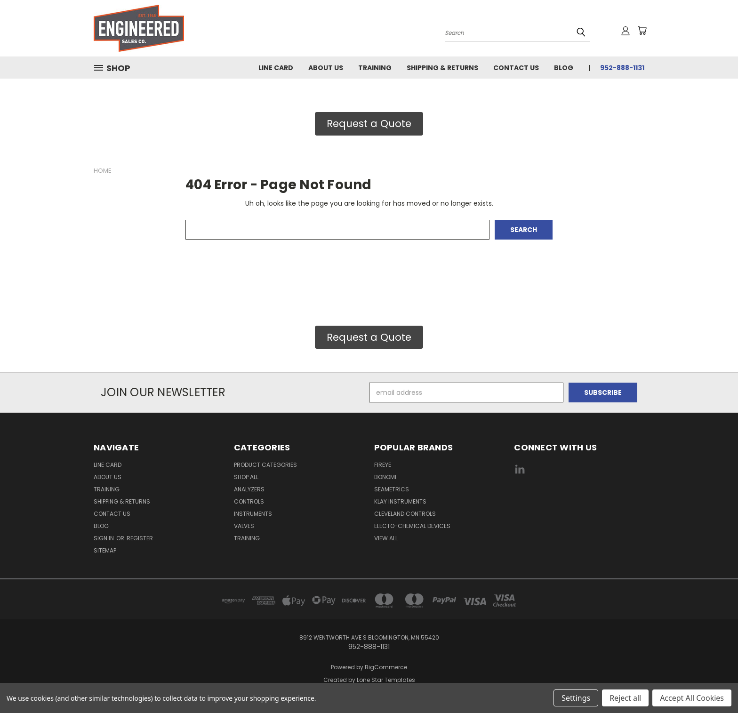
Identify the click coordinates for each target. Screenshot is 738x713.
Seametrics (391, 489)
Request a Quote (369, 123)
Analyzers (249, 489)
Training (375, 67)
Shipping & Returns (442, 67)
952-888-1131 (622, 67)
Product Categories (265, 465)
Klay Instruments (400, 501)
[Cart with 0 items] (642, 30)
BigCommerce (386, 667)
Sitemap (105, 550)
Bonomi (385, 477)
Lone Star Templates (386, 680)
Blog (563, 67)
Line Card (275, 67)
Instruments (253, 514)
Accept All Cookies (692, 698)
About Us (325, 67)
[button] (369, 124)
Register (140, 538)
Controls (249, 501)
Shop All (246, 477)
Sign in (104, 538)
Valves (244, 526)
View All (386, 538)
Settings (576, 698)
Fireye (382, 465)
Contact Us (516, 67)
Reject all (625, 698)
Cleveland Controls (405, 514)
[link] (579, 505)
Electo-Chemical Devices (412, 526)
